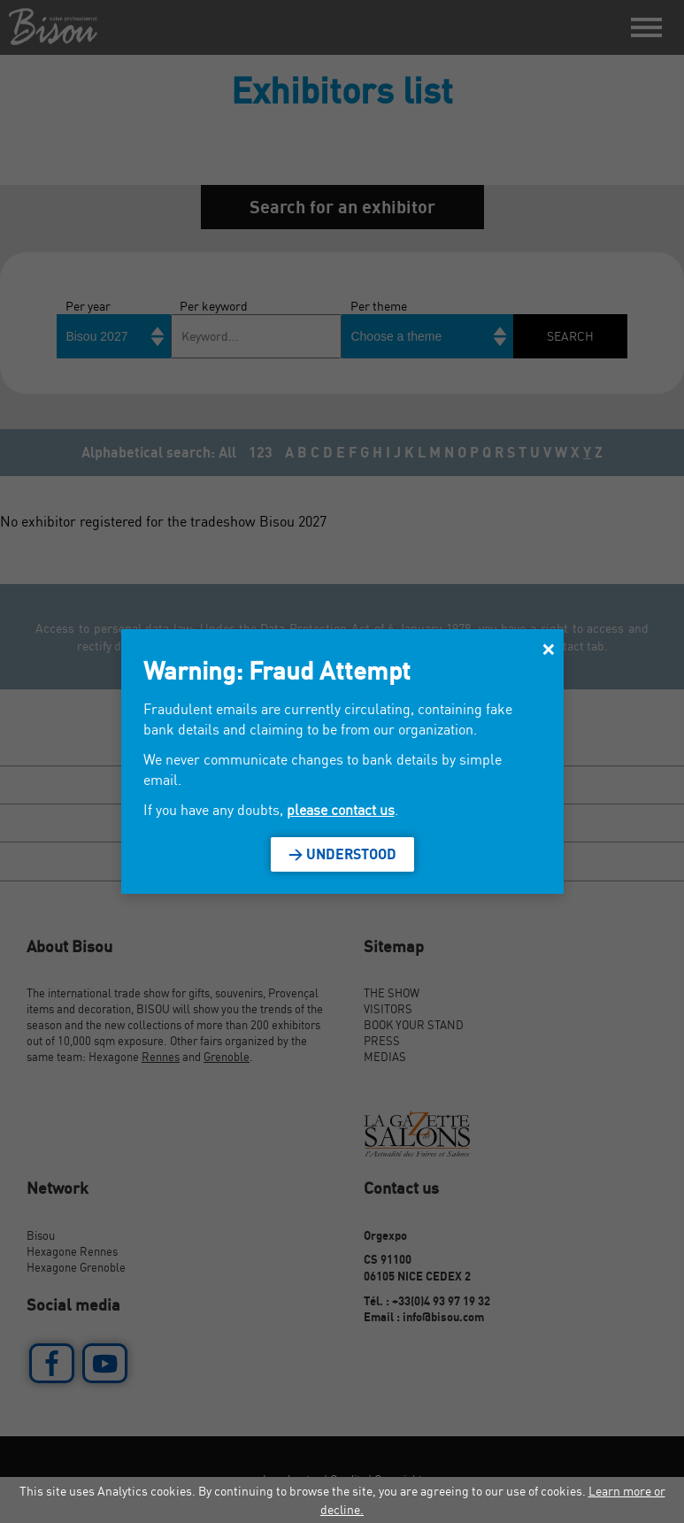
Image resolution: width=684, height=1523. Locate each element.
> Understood (342, 854)
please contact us (341, 810)
